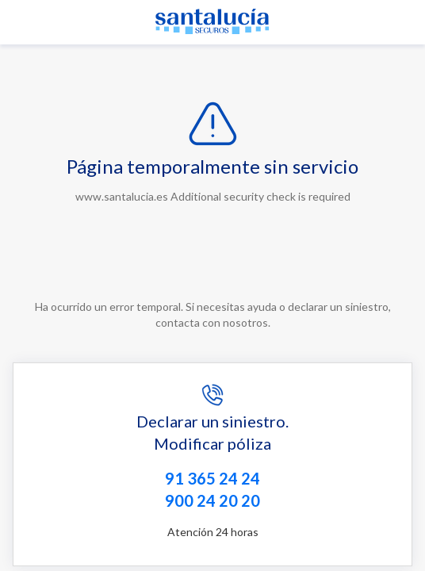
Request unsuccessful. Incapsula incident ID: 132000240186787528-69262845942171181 (212, 285)
